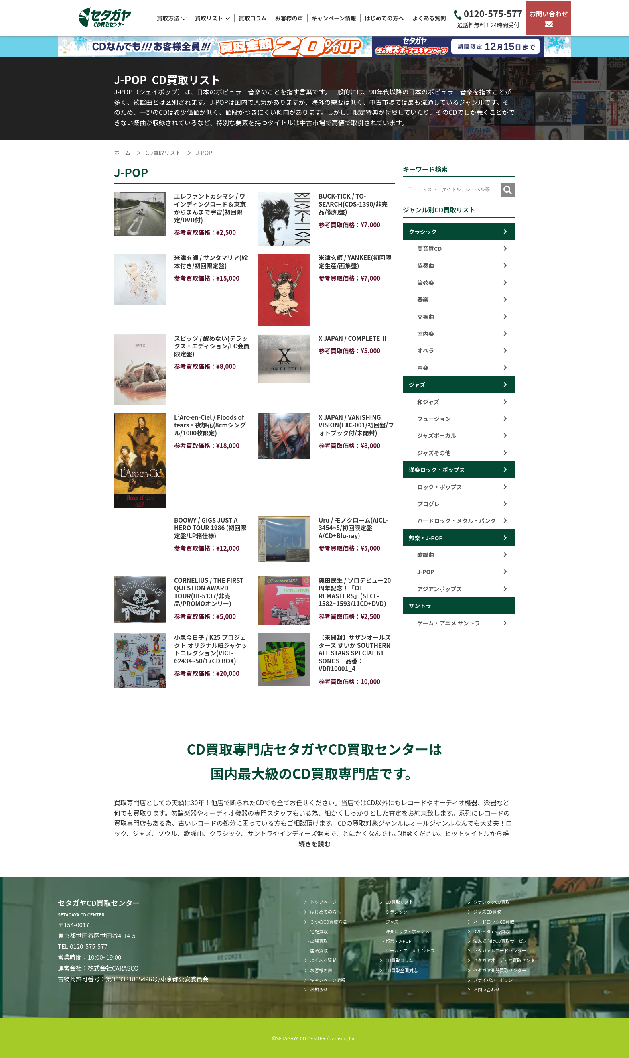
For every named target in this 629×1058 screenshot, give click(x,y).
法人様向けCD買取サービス (500, 941)
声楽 (462, 368)
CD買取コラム (399, 960)
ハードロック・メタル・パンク (462, 521)
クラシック (423, 232)
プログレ (462, 504)
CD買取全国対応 (402, 970)
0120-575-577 (488, 18)
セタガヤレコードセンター (499, 950)
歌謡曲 (462, 555)
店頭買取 (319, 950)
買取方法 (172, 18)
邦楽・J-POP (426, 538)
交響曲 (462, 317)
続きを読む (314, 843)
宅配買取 (319, 931)
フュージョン (462, 419)
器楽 (462, 299)
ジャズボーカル (462, 435)
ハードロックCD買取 (494, 921)
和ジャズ (462, 402)
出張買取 (319, 941)
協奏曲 (462, 265)
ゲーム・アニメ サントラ (462, 623)
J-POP (462, 572)
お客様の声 (289, 18)
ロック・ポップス (462, 487)
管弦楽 (462, 283)
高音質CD (462, 248)
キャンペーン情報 (334, 18)
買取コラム (253, 18)
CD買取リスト (400, 902)
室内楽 (462, 334)
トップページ (323, 902)
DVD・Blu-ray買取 (491, 931)
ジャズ (417, 384)
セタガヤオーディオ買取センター (506, 960)
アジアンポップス (462, 589)
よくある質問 (429, 18)
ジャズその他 (462, 453)
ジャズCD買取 (487, 911)
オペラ (462, 350)
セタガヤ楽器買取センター (499, 970)
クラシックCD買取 (491, 902)
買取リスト (212, 18)
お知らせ (319, 989)
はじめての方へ (384, 18)
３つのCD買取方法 (328, 921)
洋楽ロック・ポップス (437, 470)
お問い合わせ (549, 18)
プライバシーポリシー (495, 980)
